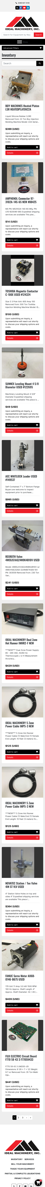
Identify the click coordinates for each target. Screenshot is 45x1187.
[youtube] (24, 8)
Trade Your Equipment (22, 1169)
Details (22, 153)
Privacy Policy (23, 1178)
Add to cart (22, 147)
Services (29, 1159)
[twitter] (17, 8)
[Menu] (19, 42)
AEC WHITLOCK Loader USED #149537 (21, 478)
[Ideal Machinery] (22, 1145)
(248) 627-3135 (24, 3)
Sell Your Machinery (22, 1164)
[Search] (18, 34)
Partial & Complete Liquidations (22, 1173)
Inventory (17, 1159)
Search (38, 35)
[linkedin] (28, 8)
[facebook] (21, 8)
